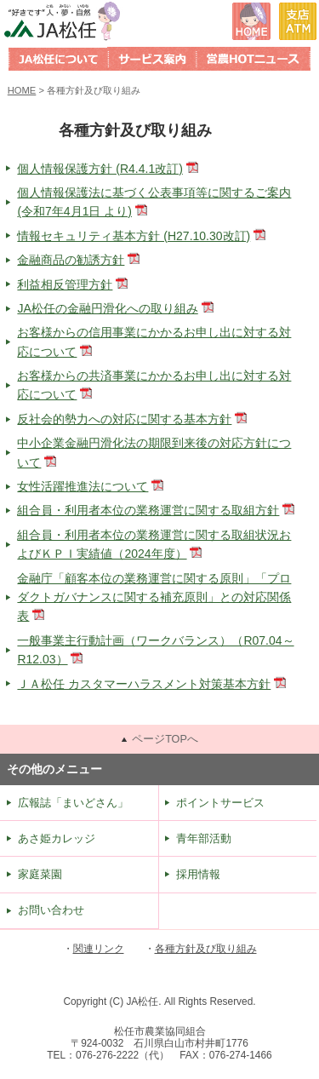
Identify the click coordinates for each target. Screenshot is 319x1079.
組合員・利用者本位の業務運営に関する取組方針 (148, 510)
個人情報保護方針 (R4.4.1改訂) (99, 168)
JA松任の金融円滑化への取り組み (107, 308)
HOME (22, 90)
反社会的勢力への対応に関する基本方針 (124, 419)
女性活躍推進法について (82, 486)
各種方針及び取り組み (206, 949)
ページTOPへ (165, 739)
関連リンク (98, 949)
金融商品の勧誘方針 (70, 260)
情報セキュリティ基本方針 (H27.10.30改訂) (133, 236)
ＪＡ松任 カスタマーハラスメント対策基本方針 (144, 684)
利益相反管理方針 (64, 284)
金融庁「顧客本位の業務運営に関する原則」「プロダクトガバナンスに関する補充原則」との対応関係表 (154, 597)
